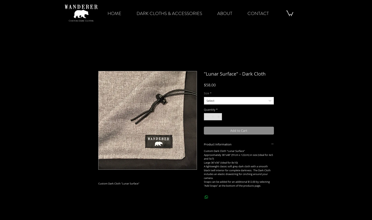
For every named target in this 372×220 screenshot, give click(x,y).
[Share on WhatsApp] (206, 197)
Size (208, 93)
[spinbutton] (212, 116)
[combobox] (239, 101)
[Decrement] (206, 116)
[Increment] (218, 116)
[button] (289, 13)
